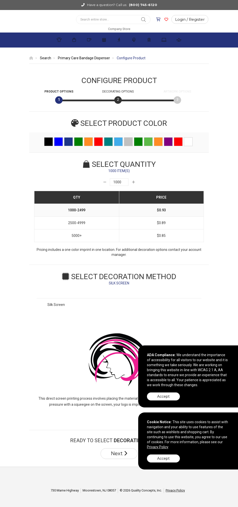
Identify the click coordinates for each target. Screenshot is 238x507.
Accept (163, 396)
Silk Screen (56, 305)
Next (119, 453)
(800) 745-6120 (143, 5)
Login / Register (190, 19)
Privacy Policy (175, 490)
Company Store (119, 29)
